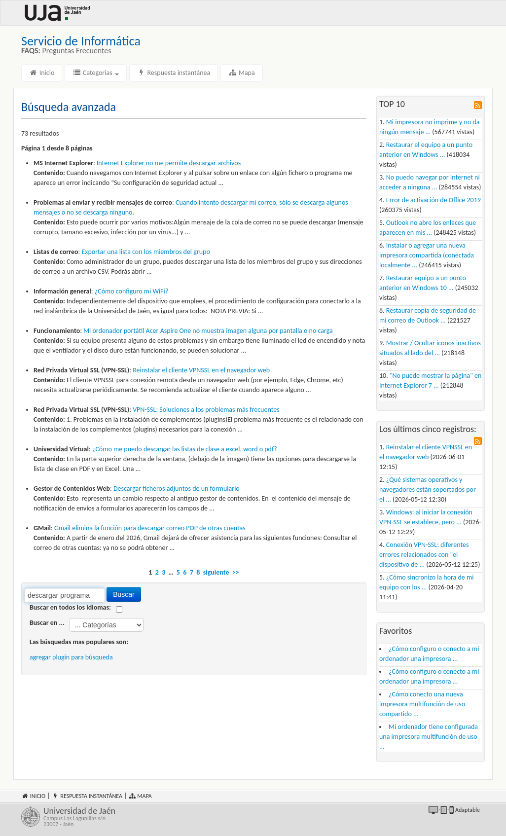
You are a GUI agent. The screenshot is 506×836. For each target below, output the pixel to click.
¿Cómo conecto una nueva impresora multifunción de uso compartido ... (422, 704)
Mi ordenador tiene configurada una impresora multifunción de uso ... (428, 737)
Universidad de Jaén (145, 816)
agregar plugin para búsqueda (71, 657)
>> (235, 572)
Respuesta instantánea (173, 73)
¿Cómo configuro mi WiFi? (131, 291)
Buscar (124, 594)
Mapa (241, 73)
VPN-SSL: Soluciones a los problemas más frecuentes (206, 409)
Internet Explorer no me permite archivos (169, 163)
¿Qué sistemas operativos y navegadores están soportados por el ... (427, 489)
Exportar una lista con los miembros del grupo (146, 252)
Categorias (95, 73)
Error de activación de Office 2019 (433, 200)
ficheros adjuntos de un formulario (176, 488)
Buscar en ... (47, 622)
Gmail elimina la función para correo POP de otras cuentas (150, 528)
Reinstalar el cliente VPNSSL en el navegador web (201, 370)
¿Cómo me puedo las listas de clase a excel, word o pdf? (184, 449)
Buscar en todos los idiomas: (70, 607)
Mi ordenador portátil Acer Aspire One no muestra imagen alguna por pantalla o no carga (208, 331)
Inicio (41, 73)
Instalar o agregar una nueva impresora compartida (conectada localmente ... (426, 255)
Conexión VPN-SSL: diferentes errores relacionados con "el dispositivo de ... (424, 555)
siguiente (216, 572)
